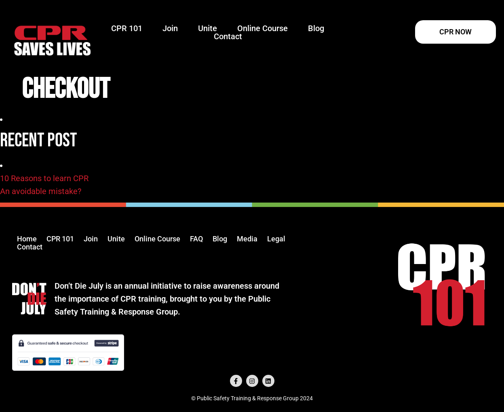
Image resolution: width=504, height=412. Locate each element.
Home (27, 239)
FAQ (196, 239)
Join (170, 28)
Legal (276, 239)
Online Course (262, 28)
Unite (207, 28)
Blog (316, 28)
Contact (228, 36)
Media (247, 239)
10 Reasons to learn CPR (44, 178)
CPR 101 (126, 28)
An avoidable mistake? (40, 191)
